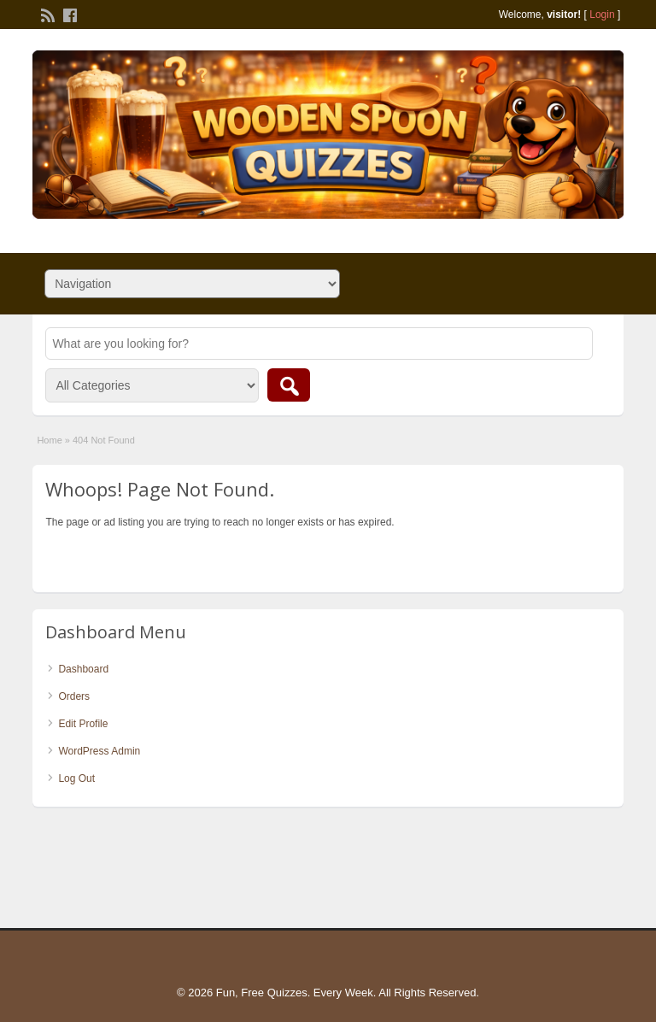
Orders (74, 696)
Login (601, 15)
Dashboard (83, 669)
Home (49, 440)
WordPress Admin (99, 751)
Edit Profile (83, 724)
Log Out (76, 778)
